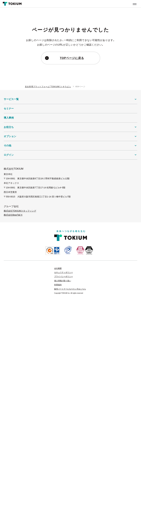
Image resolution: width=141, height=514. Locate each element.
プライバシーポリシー (63, 276)
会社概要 (58, 268)
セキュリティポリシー (63, 272)
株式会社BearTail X (13, 215)
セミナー (9, 108)
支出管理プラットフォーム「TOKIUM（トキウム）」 (48, 87)
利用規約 (58, 285)
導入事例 (9, 117)
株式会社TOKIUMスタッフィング (20, 211)
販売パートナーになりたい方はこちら (70, 289)
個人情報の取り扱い (62, 281)
